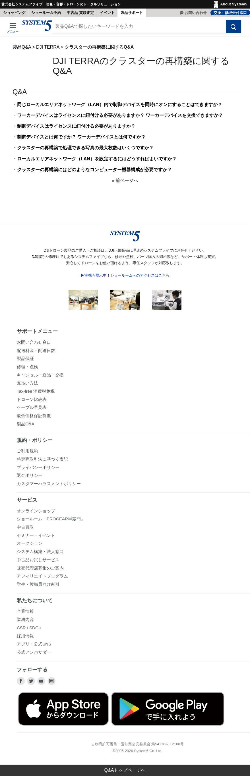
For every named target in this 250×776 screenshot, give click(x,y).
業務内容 (25, 619)
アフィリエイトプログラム (42, 576)
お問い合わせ (196, 13)
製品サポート (132, 13)
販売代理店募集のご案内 (40, 568)
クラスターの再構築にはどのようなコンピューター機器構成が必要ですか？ (94, 169)
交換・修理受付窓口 (230, 13)
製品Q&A (22, 47)
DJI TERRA (47, 47)
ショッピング (14, 13)
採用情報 (25, 635)
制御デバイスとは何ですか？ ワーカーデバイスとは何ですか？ (81, 136)
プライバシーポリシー (38, 467)
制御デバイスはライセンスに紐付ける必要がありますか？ (76, 126)
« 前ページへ (125, 180)
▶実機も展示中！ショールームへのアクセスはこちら (125, 275)
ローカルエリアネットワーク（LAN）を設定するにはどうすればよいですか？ (97, 158)
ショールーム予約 (46, 13)
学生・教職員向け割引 (38, 584)
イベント (107, 13)
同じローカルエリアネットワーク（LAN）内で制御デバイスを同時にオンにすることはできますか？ (119, 104)
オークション (29, 543)
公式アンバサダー (34, 652)
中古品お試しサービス (38, 559)
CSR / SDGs (29, 627)
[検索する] (233, 26)
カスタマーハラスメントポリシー (49, 483)
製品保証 (25, 358)
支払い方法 (27, 382)
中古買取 (25, 527)
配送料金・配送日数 (36, 350)
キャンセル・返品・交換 (40, 375)
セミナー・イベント (36, 535)
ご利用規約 (27, 450)
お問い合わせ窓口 (34, 342)
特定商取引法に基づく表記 (42, 459)
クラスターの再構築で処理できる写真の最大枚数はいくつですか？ (85, 147)
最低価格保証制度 (34, 415)
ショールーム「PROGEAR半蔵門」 (51, 518)
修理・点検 (27, 366)
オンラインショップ (36, 510)
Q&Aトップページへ (125, 770)
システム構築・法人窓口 (40, 551)
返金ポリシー (29, 475)
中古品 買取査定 (80, 13)
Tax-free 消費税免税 (36, 391)
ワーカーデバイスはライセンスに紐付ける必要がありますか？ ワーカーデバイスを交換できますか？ (120, 115)
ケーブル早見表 (32, 407)
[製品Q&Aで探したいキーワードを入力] (139, 26)
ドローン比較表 (32, 399)
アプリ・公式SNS (34, 644)
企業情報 (25, 611)
